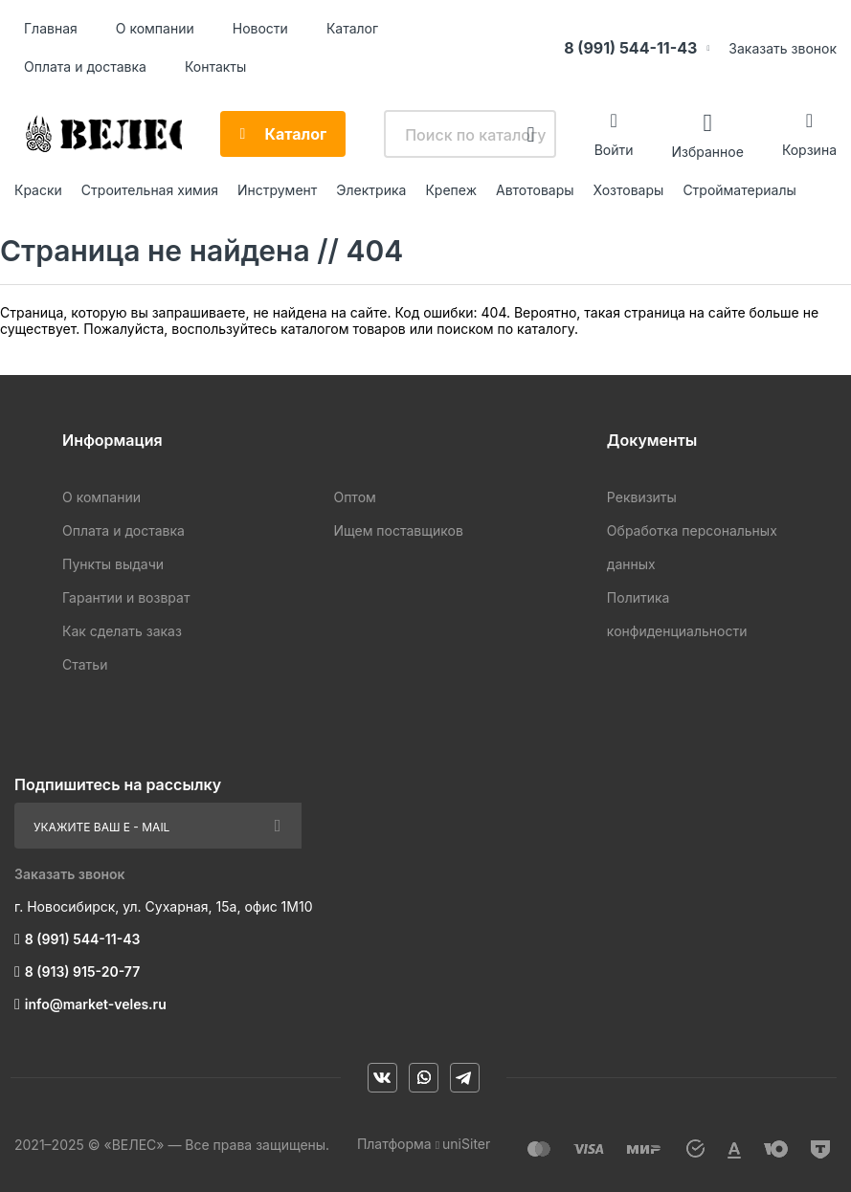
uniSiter (466, 1144)
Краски (38, 190)
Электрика (371, 190)
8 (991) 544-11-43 (630, 47)
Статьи (84, 664)
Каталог (352, 28)
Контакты (215, 66)
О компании (155, 28)
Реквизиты (642, 497)
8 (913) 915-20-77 (82, 971)
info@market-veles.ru (96, 1004)
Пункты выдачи (113, 564)
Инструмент (277, 190)
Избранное (707, 150)
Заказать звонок (782, 48)
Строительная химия (149, 190)
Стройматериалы (739, 190)
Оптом (354, 497)
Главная (51, 28)
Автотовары (535, 190)
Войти (614, 150)
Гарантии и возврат (126, 597)
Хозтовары (628, 190)
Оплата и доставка (85, 66)
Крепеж (451, 190)
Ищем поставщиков (397, 530)
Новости (260, 28)
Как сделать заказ (122, 631)
